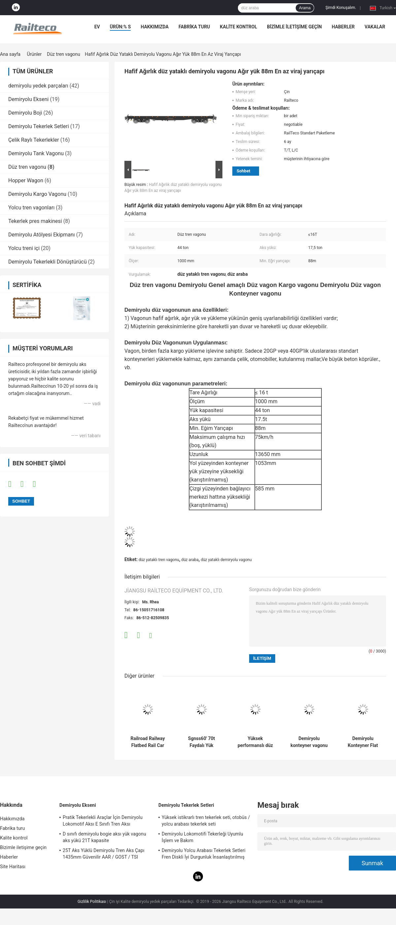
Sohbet (243, 170)
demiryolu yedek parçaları (38, 86)
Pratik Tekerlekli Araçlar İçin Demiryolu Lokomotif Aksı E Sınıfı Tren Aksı (103, 821)
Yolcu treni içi (24, 248)
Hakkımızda (155, 26)
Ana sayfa (10, 54)
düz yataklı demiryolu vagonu (226, 559)
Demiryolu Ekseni (28, 99)
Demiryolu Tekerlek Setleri (38, 126)
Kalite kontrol (238, 26)
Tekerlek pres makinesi (35, 221)
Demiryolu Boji (25, 113)
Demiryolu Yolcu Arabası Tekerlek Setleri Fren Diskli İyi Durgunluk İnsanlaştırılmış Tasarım (204, 855)
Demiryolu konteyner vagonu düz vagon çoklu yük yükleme (309, 742)
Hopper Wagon (25, 180)
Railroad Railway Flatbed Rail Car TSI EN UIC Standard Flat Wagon (147, 742)
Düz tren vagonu (63, 54)
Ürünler (34, 54)
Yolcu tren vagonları (31, 207)
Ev (97, 26)
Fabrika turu (194, 26)
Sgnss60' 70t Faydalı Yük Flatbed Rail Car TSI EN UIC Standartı (201, 742)
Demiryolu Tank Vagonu (36, 153)
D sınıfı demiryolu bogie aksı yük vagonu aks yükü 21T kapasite (104, 837)
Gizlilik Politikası (92, 901)
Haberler (343, 26)
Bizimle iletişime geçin (294, 26)
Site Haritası (12, 866)
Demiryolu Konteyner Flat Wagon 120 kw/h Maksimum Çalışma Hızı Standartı (363, 742)
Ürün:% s (120, 26)
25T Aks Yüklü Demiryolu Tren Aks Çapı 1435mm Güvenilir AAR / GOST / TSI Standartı (104, 855)
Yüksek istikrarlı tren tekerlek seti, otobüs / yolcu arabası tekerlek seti (206, 821)
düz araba (189, 559)
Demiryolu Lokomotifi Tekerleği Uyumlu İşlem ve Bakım (202, 837)
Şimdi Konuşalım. (340, 7)
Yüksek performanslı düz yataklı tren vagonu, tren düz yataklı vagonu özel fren (255, 742)
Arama (305, 8)
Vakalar (375, 26)
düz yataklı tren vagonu (159, 559)
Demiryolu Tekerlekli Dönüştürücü (47, 262)
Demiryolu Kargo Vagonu (37, 194)
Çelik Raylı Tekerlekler (33, 140)
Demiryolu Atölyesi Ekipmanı (41, 234)
